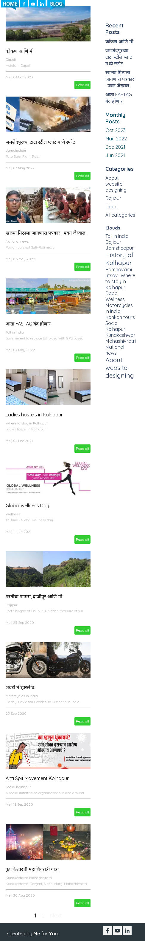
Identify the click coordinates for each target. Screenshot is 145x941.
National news (17, 241)
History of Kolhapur (119, 258)
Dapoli (11, 59)
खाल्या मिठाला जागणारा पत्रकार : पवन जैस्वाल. (46, 233)
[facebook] (107, 930)
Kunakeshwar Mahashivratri (29, 877)
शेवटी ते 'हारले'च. (20, 687)
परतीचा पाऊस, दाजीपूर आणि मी (34, 596)
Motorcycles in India (22, 696)
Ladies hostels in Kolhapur (34, 415)
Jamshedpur (16, 150)
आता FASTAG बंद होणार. (29, 324)
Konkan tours (120, 317)
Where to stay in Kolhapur (27, 423)
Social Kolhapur (18, 787)
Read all (82, 85)
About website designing (116, 184)
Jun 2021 (115, 155)
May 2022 (116, 139)
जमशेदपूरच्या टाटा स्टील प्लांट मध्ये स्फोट (40, 142)
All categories (120, 215)
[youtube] (117, 930)
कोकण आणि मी (20, 51)
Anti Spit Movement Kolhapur (37, 778)
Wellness (13, 514)
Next (56, 915)
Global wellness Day (27, 506)
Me (8, 77)
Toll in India (15, 332)
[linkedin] (127, 930)
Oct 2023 (115, 130)
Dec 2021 (115, 147)
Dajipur (12, 605)
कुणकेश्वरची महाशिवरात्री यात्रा (32, 869)
